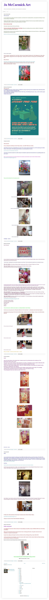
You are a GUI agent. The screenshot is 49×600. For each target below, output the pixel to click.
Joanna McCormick (11, 569)
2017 (19, 579)
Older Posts (43, 563)
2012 (19, 592)
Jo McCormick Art (17, 5)
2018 (19, 578)
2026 (19, 569)
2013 (19, 591)
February (21, 588)
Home (24, 563)
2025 (19, 570)
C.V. (7, 11)
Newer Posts (5, 563)
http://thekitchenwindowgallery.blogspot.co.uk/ (10, 516)
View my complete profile (11, 570)
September (21, 585)
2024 (19, 571)
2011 (19, 593)
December (21, 582)
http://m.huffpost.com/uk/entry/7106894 (9, 461)
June (20, 586)
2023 (19, 572)
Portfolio (4, 11)
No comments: (15, 84)
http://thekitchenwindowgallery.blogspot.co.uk (10, 157)
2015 (19, 581)
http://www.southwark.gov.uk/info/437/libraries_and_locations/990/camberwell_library (15, 34)
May (20, 587)
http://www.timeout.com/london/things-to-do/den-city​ (11, 150)
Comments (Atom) (9, 564)
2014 (19, 590)
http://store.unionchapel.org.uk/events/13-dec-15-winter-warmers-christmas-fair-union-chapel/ (19, 61)
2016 (19, 580)
